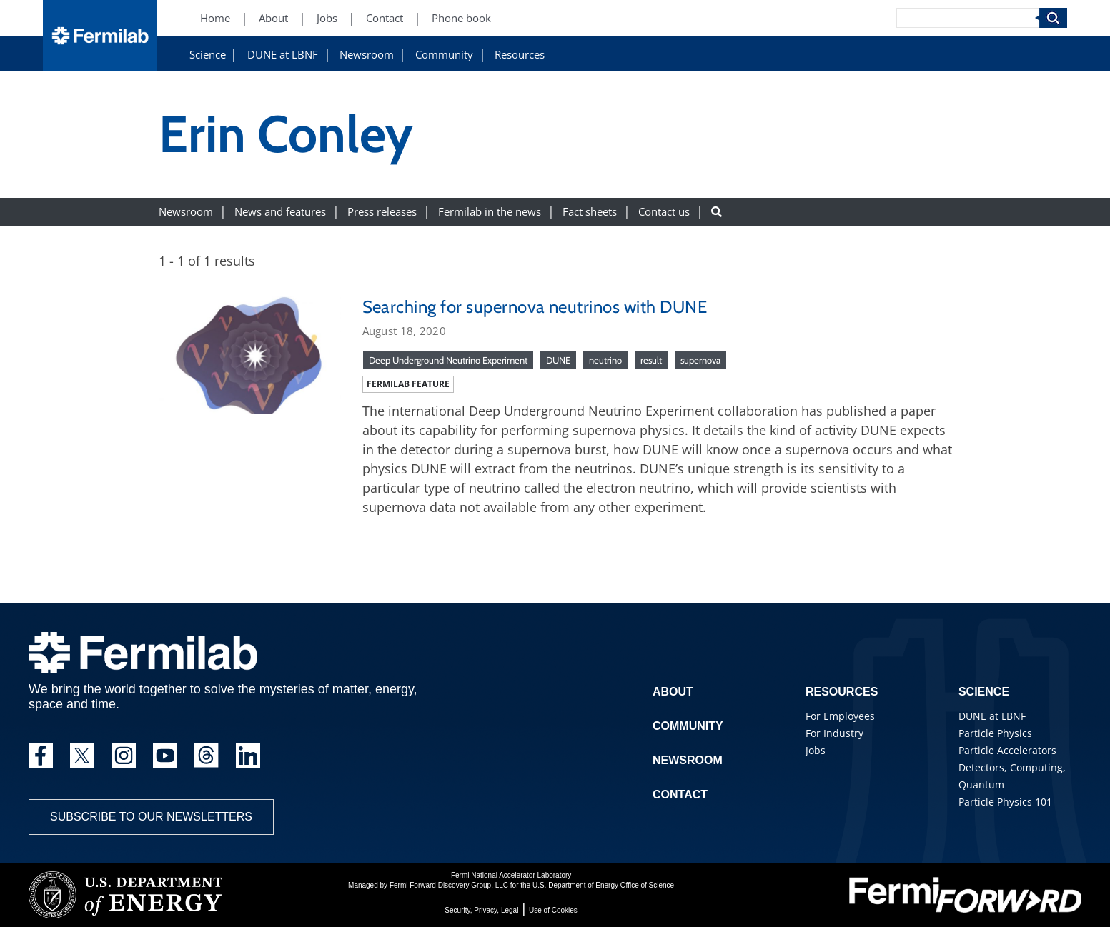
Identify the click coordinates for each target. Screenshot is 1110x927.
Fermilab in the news (489, 211)
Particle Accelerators (1007, 750)
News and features (280, 211)
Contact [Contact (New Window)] (384, 18)
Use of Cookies (553, 910)
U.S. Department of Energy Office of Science (603, 885)
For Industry (834, 733)
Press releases (382, 211)
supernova (700, 360)
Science (207, 54)
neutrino (605, 360)
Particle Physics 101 (1005, 801)
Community (444, 54)
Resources (520, 54)
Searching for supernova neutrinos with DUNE (535, 306)
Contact (680, 794)
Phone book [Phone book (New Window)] (461, 18)
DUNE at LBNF (282, 54)
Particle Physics (995, 733)
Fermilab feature (408, 384)
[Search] (967, 18)
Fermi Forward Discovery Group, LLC (449, 885)
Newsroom (367, 54)
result (651, 360)
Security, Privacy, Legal (481, 910)
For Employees (840, 716)
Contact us (664, 211)
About (673, 692)
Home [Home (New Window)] (215, 18)
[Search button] (716, 211)
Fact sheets (590, 211)
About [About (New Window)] (273, 18)
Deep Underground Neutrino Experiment (448, 360)
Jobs (816, 750)
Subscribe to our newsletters (151, 817)
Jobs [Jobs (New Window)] (327, 18)
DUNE (558, 360)
